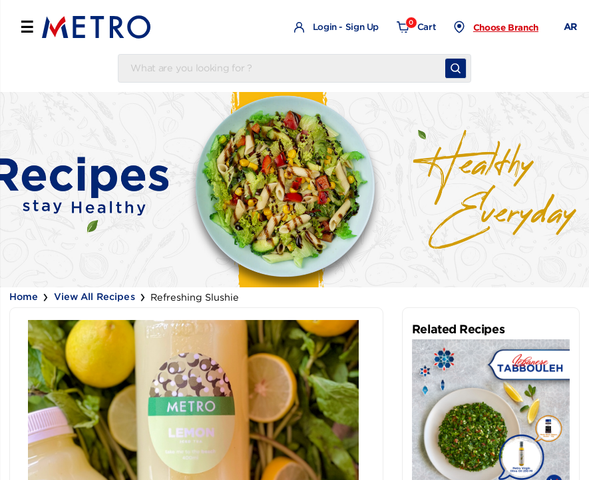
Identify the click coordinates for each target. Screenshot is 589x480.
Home (24, 296)
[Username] (284, 68)
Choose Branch (505, 27)
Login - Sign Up (336, 27)
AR (570, 26)
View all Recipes (94, 296)
